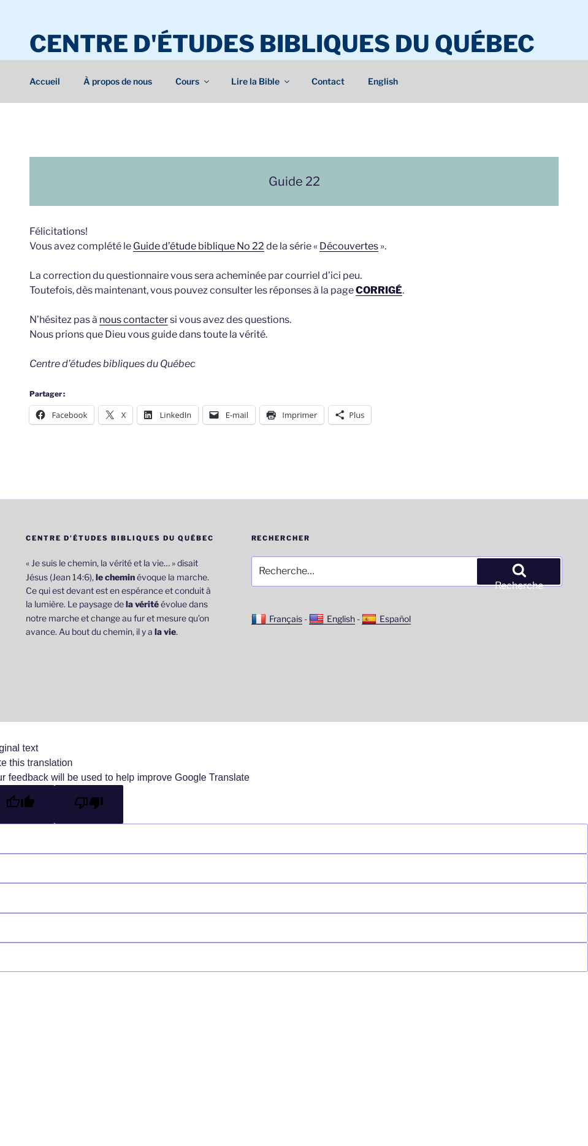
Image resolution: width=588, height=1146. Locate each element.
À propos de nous (117, 81)
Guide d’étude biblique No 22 (198, 246)
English (383, 81)
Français (276, 618)
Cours (193, 81)
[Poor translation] (89, 804)
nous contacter (133, 319)
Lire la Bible (261, 81)
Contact (328, 81)
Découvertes (348, 246)
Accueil (44, 81)
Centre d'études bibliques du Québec (282, 43)
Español (386, 618)
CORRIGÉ (379, 290)
